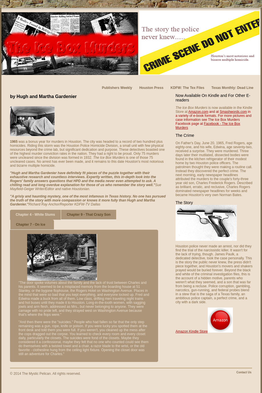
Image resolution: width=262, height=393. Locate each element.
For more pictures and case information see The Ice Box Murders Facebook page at (213, 120)
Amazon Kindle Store (192, 331)
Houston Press (151, 88)
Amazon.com (198, 112)
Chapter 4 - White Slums (35, 215)
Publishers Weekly (117, 88)
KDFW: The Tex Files (187, 88)
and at (214, 112)
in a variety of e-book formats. (213, 114)
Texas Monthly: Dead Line (232, 88)
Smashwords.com (233, 112)
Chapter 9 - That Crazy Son (88, 215)
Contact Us (243, 372)
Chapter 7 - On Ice (30, 225)
